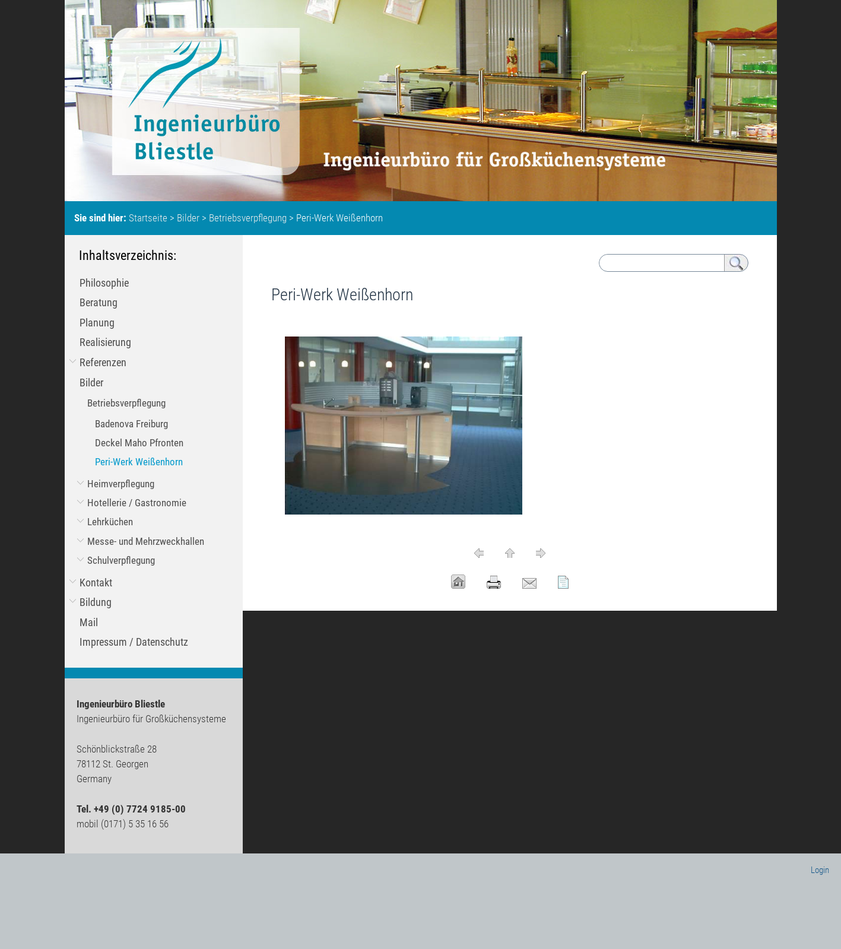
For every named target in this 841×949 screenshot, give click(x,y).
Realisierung (105, 342)
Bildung (96, 602)
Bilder (188, 218)
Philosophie (104, 283)
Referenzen (103, 362)
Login (820, 870)
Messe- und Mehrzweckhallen (145, 541)
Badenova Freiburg (131, 424)
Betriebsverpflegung (248, 218)
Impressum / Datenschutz (134, 642)
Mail (89, 622)
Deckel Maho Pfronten (139, 443)
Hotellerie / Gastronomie (136, 503)
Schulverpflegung (121, 560)
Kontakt (96, 582)
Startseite (148, 218)
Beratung (99, 302)
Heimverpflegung (120, 484)
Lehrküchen (110, 522)
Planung (97, 322)
